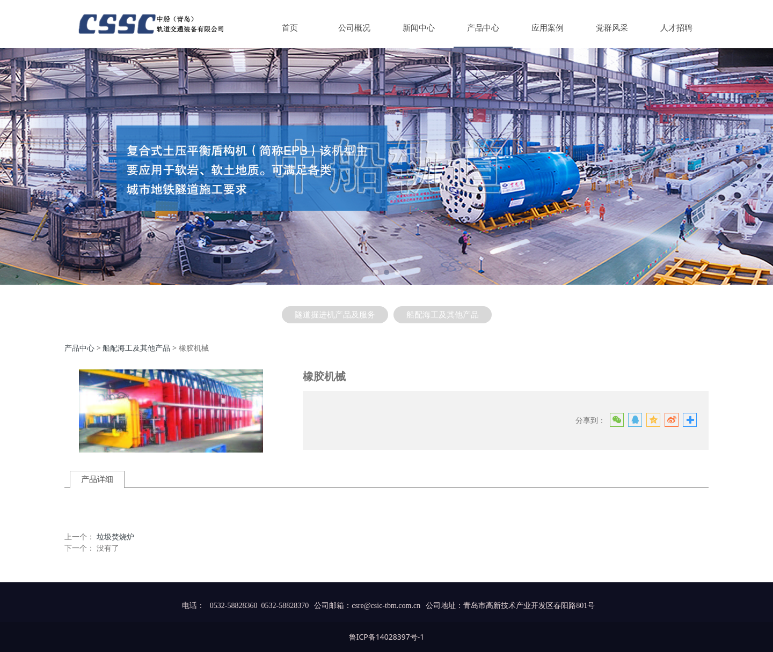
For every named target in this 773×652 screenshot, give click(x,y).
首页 (290, 28)
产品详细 (97, 479)
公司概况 (354, 28)
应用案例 (547, 28)
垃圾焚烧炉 (115, 536)
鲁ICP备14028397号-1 (387, 637)
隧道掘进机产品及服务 (335, 314)
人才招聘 (676, 28)
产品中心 (483, 28)
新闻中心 (419, 28)
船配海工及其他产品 (442, 314)
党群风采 (612, 28)
